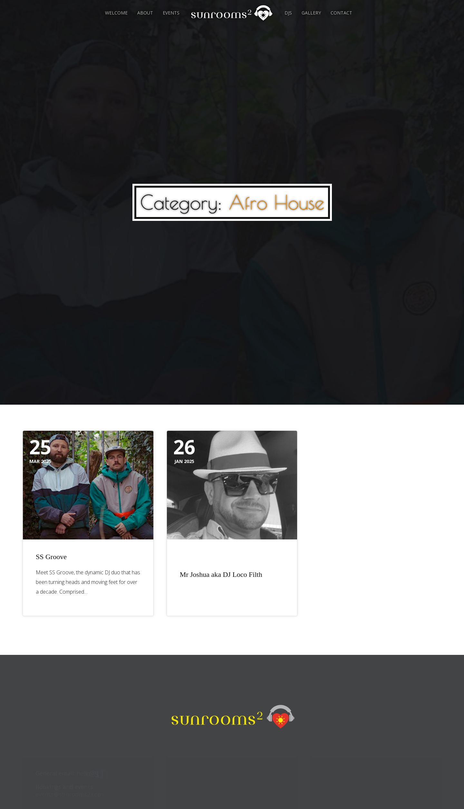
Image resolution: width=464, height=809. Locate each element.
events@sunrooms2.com (69, 794)
